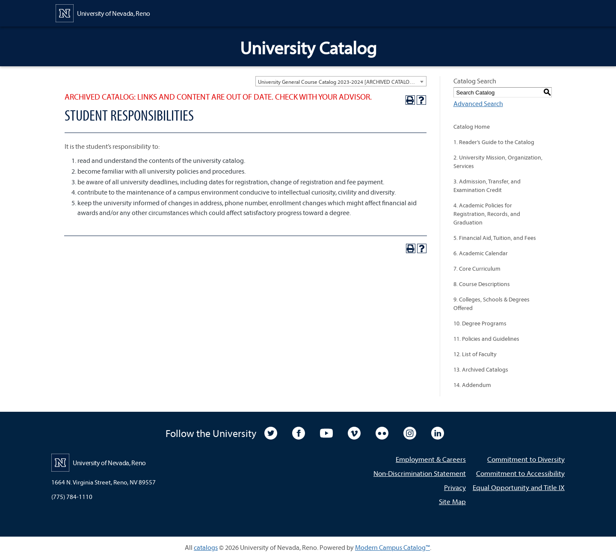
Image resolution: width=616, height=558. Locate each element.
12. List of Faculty (475, 354)
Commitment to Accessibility (520, 473)
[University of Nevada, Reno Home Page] (103, 12)
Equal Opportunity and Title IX (519, 487)
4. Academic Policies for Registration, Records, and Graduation (486, 213)
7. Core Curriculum (476, 268)
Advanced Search (478, 103)
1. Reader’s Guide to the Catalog (493, 142)
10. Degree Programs (479, 323)
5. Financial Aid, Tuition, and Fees (494, 238)
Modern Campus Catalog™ (392, 547)
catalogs (206, 547)
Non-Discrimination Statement (419, 473)
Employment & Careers (431, 459)
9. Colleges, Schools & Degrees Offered (491, 303)
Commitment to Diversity (526, 459)
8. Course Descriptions (481, 284)
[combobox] (340, 81)
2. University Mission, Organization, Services (497, 162)
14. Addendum (472, 385)
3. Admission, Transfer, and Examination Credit (487, 185)
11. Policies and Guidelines (486, 338)
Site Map (452, 501)
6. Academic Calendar (480, 253)
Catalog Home (471, 126)
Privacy (455, 487)
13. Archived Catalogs (480, 369)
